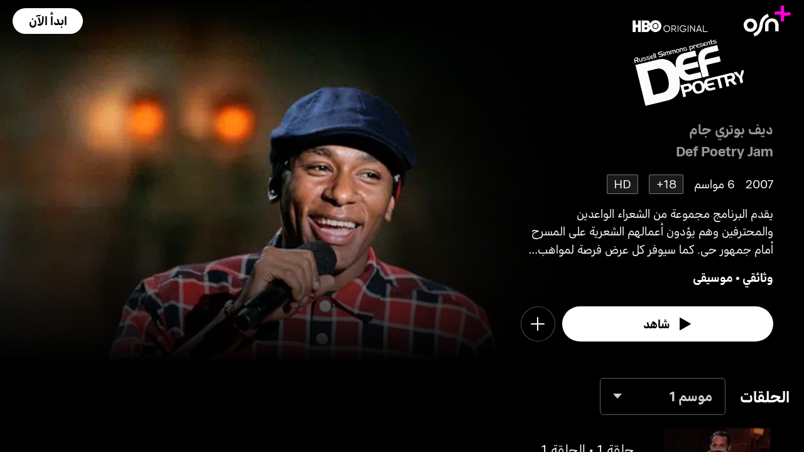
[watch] (667, 324)
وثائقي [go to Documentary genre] (757, 277)
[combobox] (662, 396)
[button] (48, 21)
